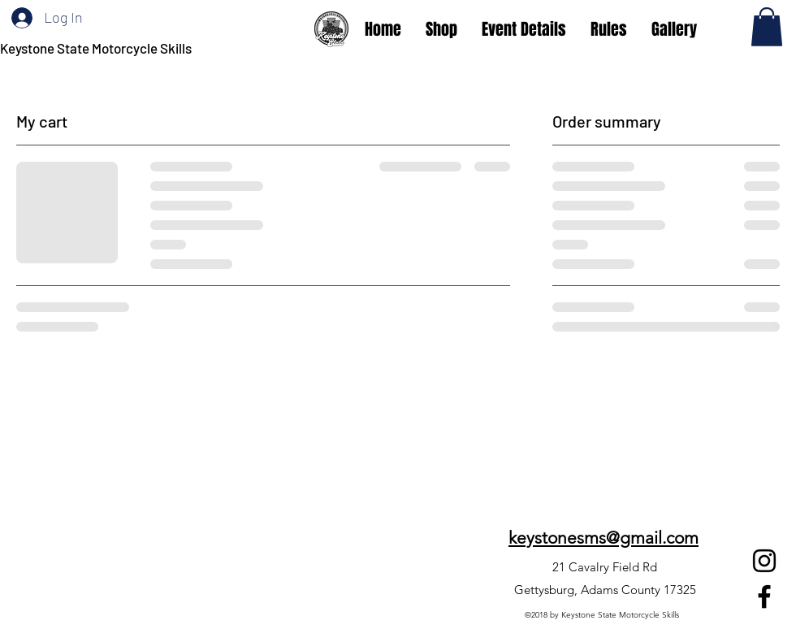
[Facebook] (764, 596)
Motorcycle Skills (142, 48)
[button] (767, 26)
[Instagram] (764, 560)
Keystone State (46, 48)
